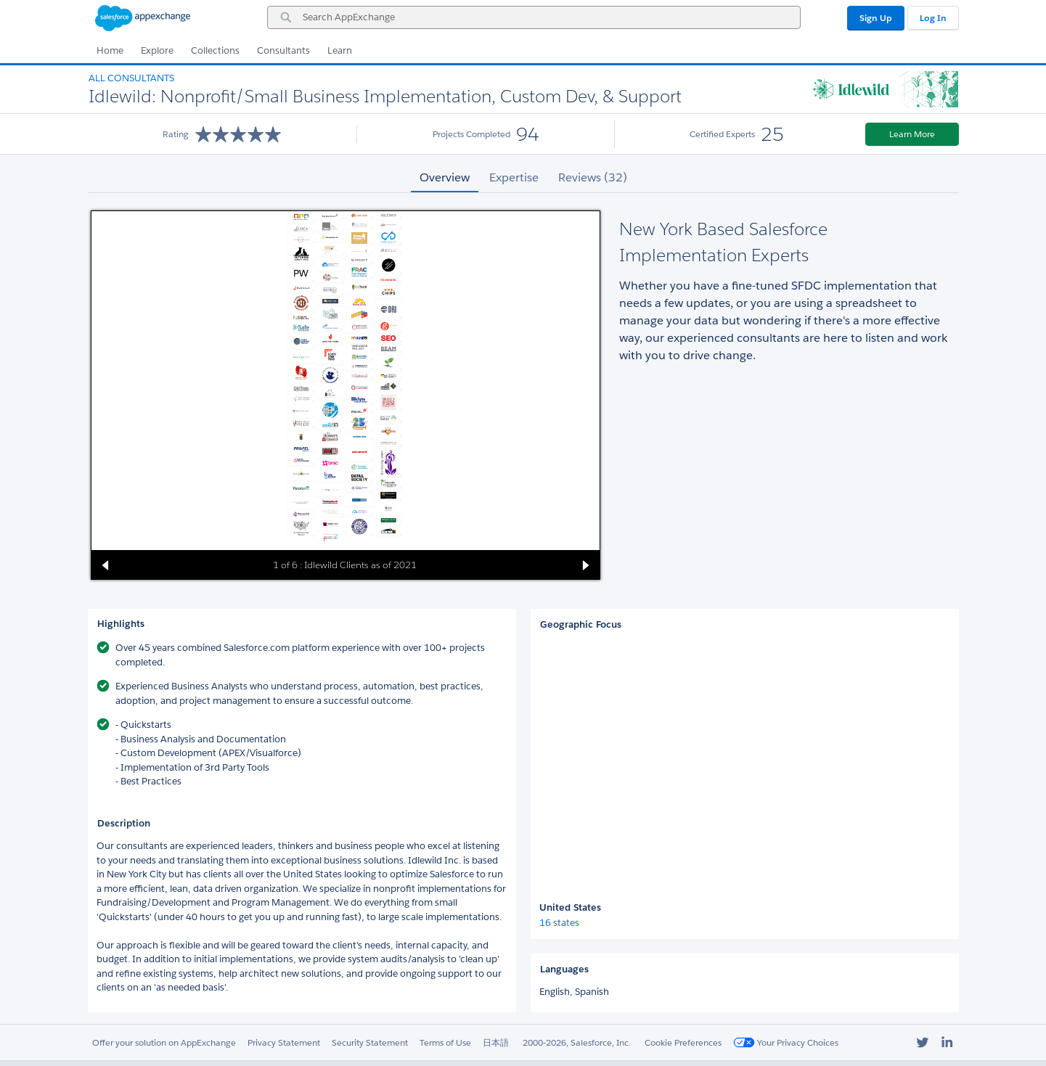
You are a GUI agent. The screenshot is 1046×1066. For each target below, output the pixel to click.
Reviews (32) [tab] (592, 177)
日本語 (496, 1042)
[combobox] (534, 17)
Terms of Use (445, 1042)
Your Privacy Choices (785, 1042)
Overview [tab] (445, 177)
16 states (559, 923)
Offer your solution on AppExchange (164, 1042)
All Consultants (131, 78)
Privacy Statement (284, 1042)
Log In (933, 18)
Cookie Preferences (683, 1042)
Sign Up (875, 18)
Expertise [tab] (514, 177)
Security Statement (370, 1042)
